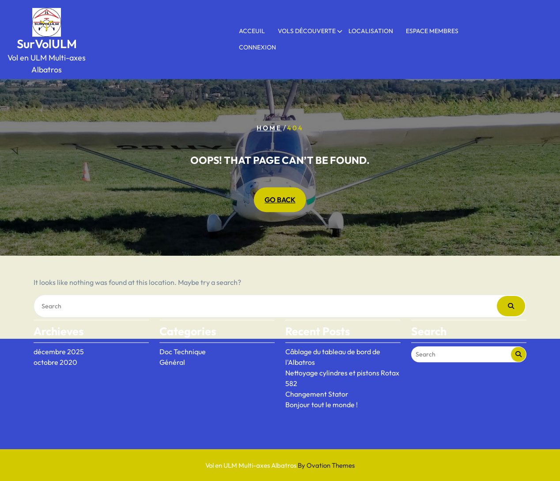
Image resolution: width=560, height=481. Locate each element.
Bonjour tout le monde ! (321, 386)
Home (269, 128)
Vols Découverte (307, 31)
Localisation (370, 31)
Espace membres (432, 31)
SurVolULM (47, 43)
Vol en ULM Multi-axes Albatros (280, 465)
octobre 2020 (55, 343)
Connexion (257, 47)
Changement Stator (316, 375)
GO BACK (280, 200)
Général (172, 343)
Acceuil (252, 31)
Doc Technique (182, 333)
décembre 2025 (59, 333)
